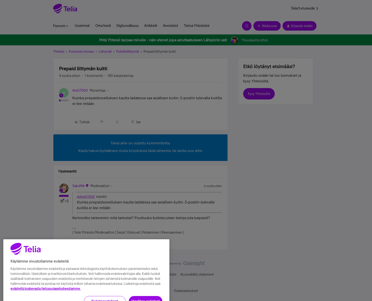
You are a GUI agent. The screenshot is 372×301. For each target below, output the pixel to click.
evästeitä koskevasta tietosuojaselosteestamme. (45, 297)
